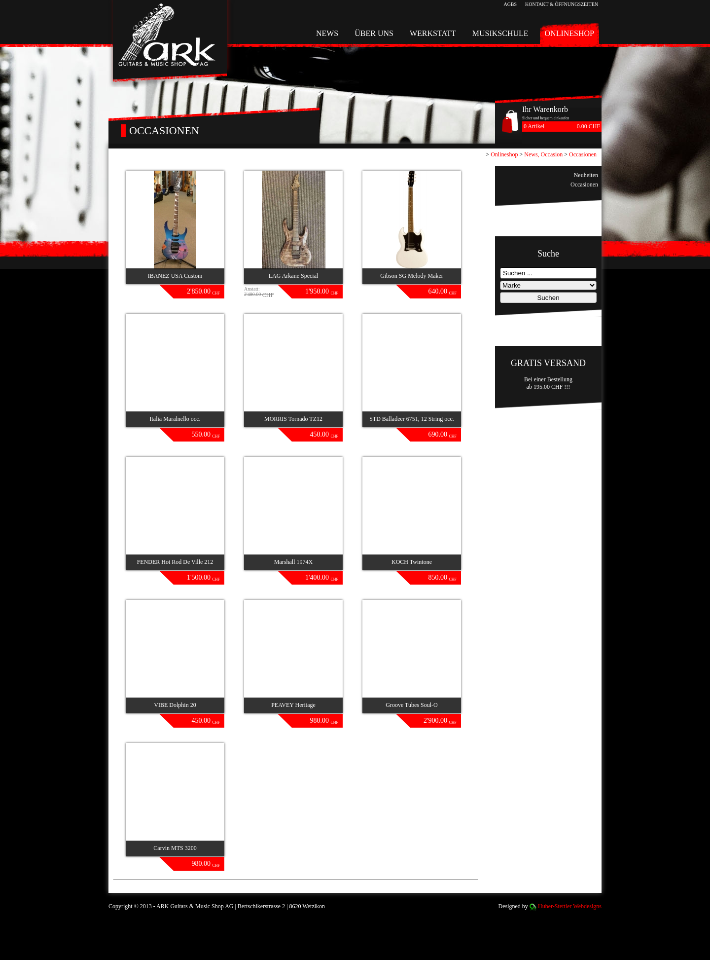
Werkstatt (433, 33)
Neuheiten (586, 175)
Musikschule (500, 33)
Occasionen (583, 154)
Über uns (374, 33)
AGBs (510, 4)
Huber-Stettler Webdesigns (570, 906)
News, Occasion (543, 154)
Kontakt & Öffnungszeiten (561, 4)
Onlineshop (569, 33)
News (327, 33)
